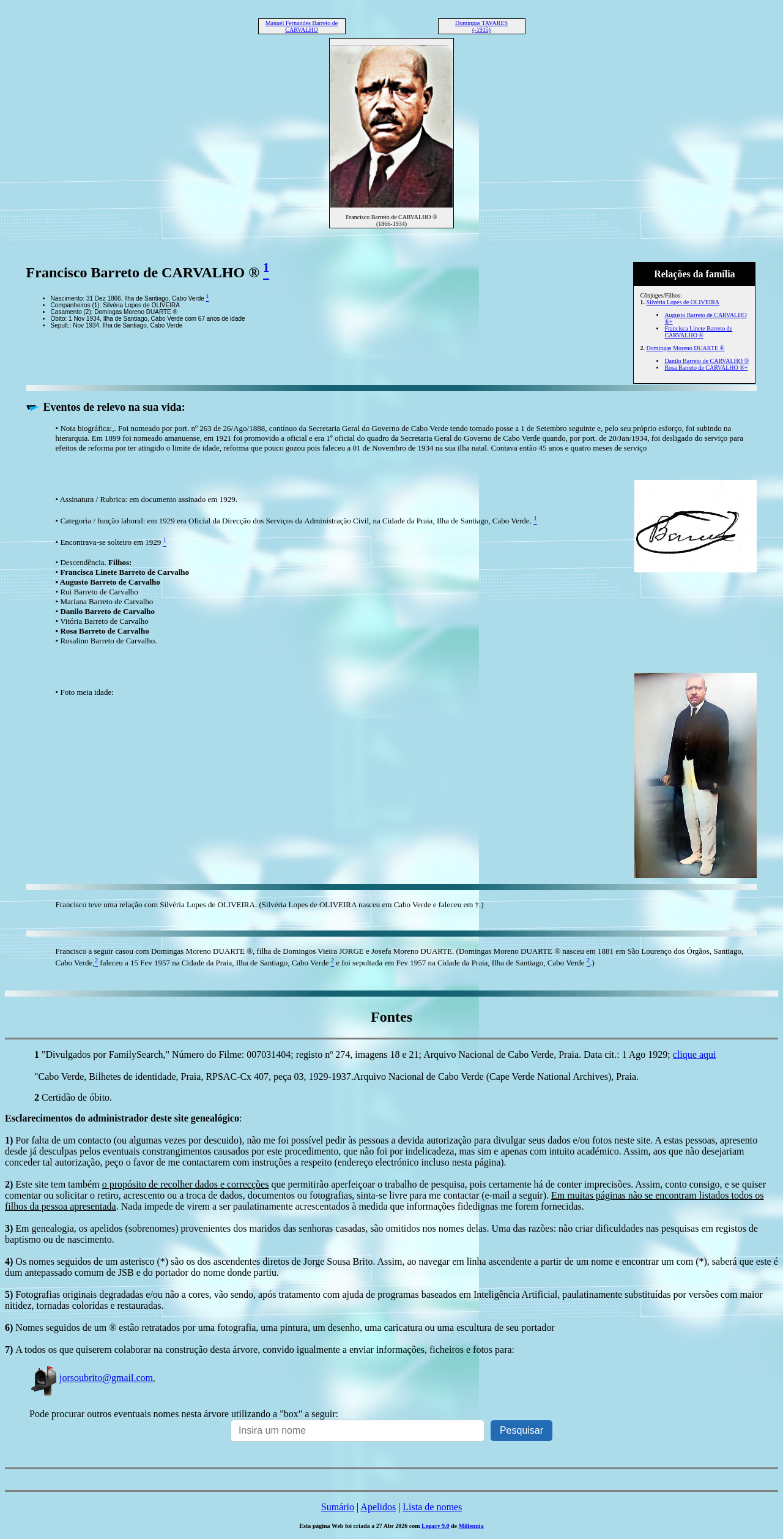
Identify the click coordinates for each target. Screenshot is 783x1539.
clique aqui (694, 1054)
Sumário (337, 1507)
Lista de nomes (432, 1507)
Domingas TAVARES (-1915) (481, 26)
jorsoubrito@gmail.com (91, 1377)
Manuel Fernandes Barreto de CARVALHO (301, 26)
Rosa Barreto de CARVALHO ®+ (706, 367)
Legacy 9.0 (435, 1525)
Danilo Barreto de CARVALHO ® (706, 361)
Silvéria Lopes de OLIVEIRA (682, 302)
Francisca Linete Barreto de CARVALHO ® (698, 332)
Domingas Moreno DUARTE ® (685, 348)
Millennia (471, 1525)
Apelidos (378, 1507)
